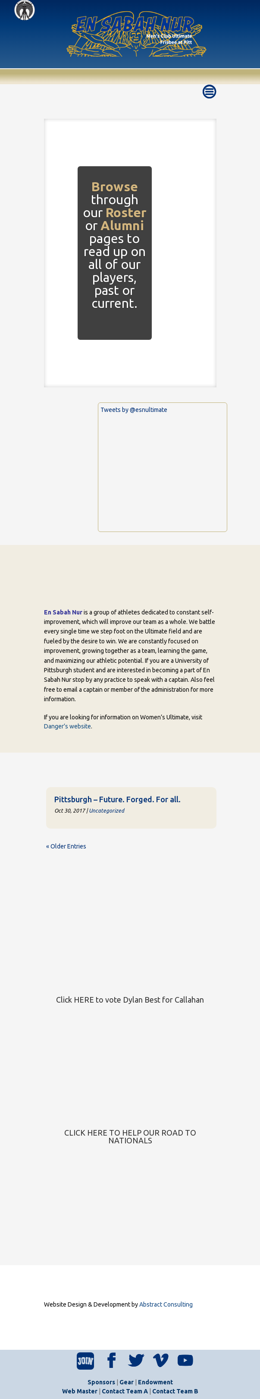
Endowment (155, 1382)
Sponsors (101, 1382)
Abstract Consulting (166, 1304)
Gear (126, 1382)
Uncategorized (106, 810)
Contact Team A (125, 1391)
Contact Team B (175, 1391)
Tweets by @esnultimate (133, 409)
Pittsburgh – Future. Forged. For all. (117, 799)
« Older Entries (66, 846)
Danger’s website (67, 726)
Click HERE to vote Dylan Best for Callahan (130, 999)
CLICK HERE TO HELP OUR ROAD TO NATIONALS (130, 1136)
